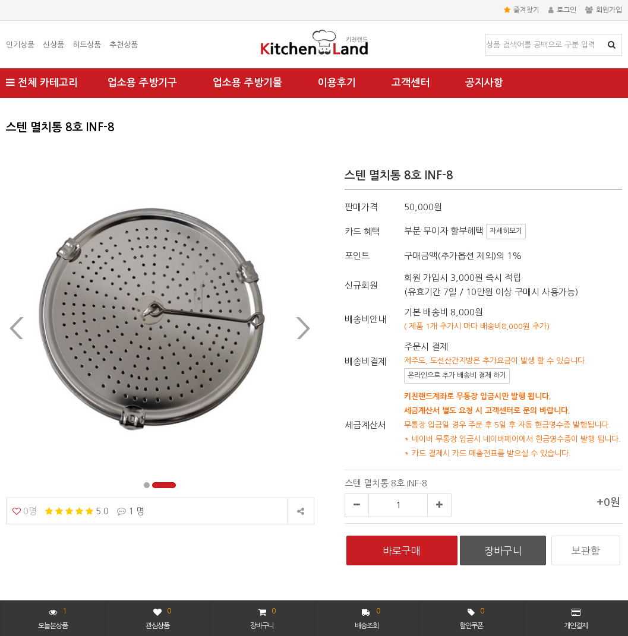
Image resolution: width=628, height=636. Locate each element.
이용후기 (337, 83)
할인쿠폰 (471, 617)
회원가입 (603, 10)
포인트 (357, 255)
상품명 (486, 34)
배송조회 (367, 617)
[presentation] (17, 328)
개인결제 (576, 618)
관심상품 (158, 617)
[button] (156, 485)
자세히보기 (506, 231)
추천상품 (123, 45)
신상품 (53, 45)
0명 (24, 511)
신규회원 (361, 285)
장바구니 (262, 617)
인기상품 (20, 45)
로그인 (562, 10)
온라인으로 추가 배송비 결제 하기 (457, 375)
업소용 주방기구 (142, 83)
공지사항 (484, 83)
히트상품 (86, 45)
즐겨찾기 (521, 10)
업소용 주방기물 (247, 83)
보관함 (586, 551)
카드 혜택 (362, 231)
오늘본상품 (53, 617)
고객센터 (411, 83)
